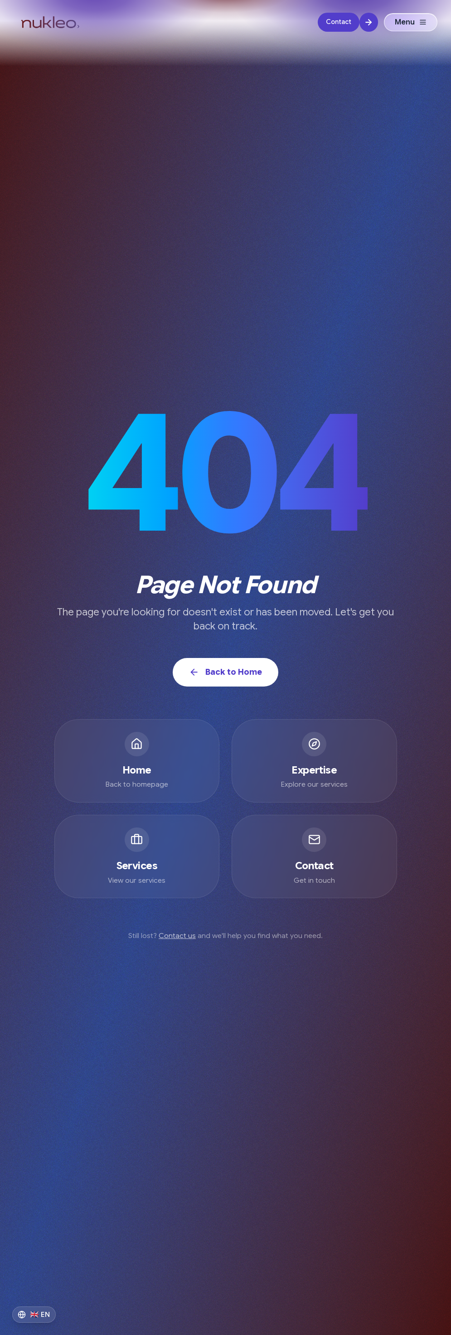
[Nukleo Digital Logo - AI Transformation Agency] (50, 22)
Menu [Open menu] (411, 22)
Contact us (177, 935)
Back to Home (225, 672)
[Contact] (348, 22)
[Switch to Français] (34, 1314)
